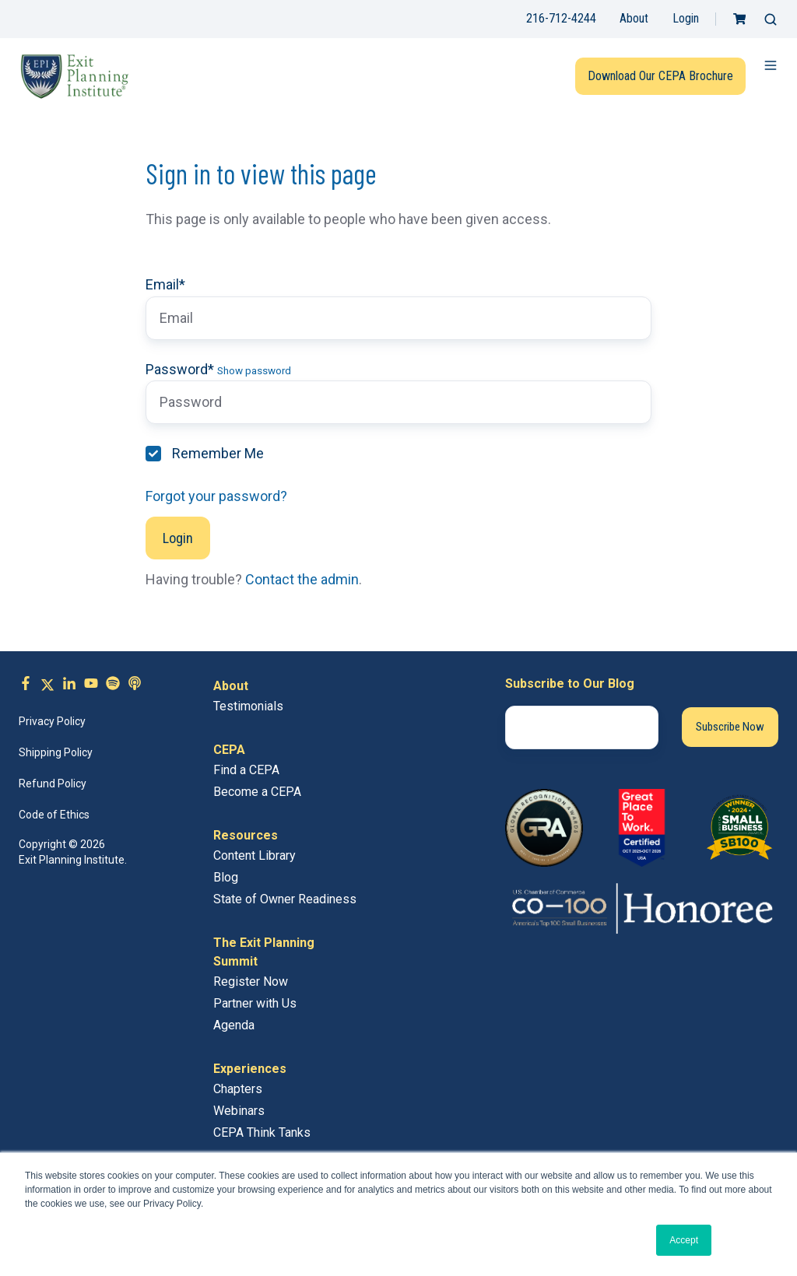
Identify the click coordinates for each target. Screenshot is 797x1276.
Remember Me (218, 453)
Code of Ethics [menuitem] (54, 814)
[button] (770, 19)
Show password (254, 370)
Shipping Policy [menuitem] (56, 752)
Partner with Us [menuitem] (255, 1003)
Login (685, 18)
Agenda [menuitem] (234, 1025)
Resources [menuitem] (245, 835)
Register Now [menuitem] (250, 981)
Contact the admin (302, 579)
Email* (165, 284)
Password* (180, 369)
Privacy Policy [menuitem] (52, 721)
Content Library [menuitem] (254, 855)
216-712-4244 (561, 18)
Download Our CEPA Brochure (660, 75)
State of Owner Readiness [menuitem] (284, 899)
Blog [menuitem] (225, 877)
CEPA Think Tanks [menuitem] (262, 1132)
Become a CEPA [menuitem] (257, 791)
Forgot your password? (216, 496)
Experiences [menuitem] (249, 1068)
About (634, 18)
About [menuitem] (230, 685)
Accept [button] (683, 1240)
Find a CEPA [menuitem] (246, 769)
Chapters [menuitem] (237, 1088)
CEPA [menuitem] (229, 749)
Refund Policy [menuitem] (52, 783)
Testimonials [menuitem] (248, 706)
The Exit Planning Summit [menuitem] (263, 952)
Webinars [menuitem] (239, 1110)
